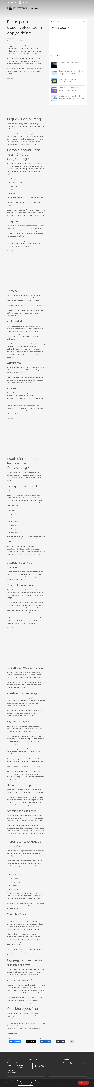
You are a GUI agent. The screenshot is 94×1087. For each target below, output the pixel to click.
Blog (8, 1068)
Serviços (19, 1063)
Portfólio (19, 1065)
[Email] (60, 1041)
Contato (19, 1068)
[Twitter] (31, 1041)
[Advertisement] (26, 96)
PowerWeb (40, 1066)
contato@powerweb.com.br (74, 1063)
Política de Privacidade (25, 1085)
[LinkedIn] (46, 1041)
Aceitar (83, 1083)
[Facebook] (15, 1041)
